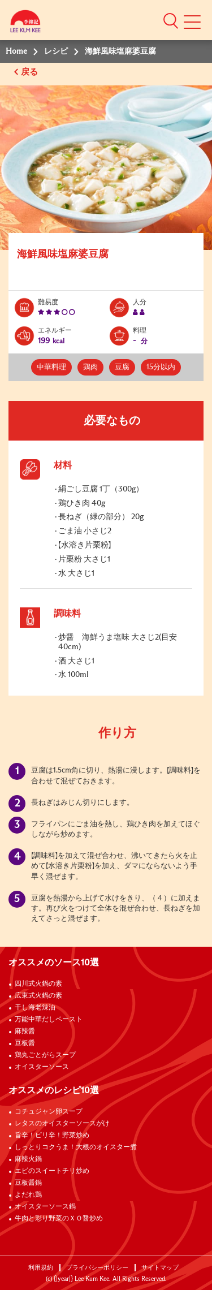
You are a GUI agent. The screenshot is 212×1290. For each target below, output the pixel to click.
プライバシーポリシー (97, 1268)
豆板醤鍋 (28, 1183)
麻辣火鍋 (28, 1159)
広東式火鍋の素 (38, 996)
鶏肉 (90, 367)
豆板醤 (25, 1043)
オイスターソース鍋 (45, 1206)
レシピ (56, 51)
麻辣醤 (25, 1031)
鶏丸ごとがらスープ (45, 1055)
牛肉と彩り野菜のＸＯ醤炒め (59, 1218)
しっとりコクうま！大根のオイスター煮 (76, 1147)
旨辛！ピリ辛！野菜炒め (52, 1135)
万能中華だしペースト (49, 1019)
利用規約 (40, 1268)
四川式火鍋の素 (38, 984)
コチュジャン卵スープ (49, 1111)
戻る (30, 72)
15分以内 (160, 367)
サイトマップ (160, 1268)
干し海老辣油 (35, 1007)
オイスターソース (42, 1067)
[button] (170, 20)
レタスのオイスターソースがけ (62, 1123)
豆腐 (122, 367)
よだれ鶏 (28, 1195)
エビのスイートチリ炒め (52, 1171)
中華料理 (51, 367)
